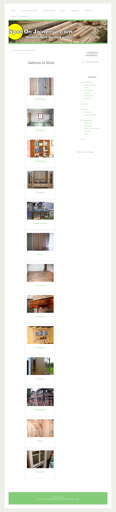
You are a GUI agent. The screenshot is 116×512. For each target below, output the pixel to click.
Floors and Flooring (91, 128)
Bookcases (40, 161)
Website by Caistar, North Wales (64, 499)
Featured (84, 104)
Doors (40, 254)
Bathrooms (40, 99)
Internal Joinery (87, 120)
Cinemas (40, 192)
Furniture (40, 317)
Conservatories (40, 223)
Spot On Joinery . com (58, 32)
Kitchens (40, 348)
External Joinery (87, 82)
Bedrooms (40, 130)
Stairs (40, 441)
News (83, 139)
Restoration (40, 410)
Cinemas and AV (90, 115)
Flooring (40, 286)
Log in (77, 499)
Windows (40, 472)
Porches (40, 379)
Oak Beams (88, 90)
